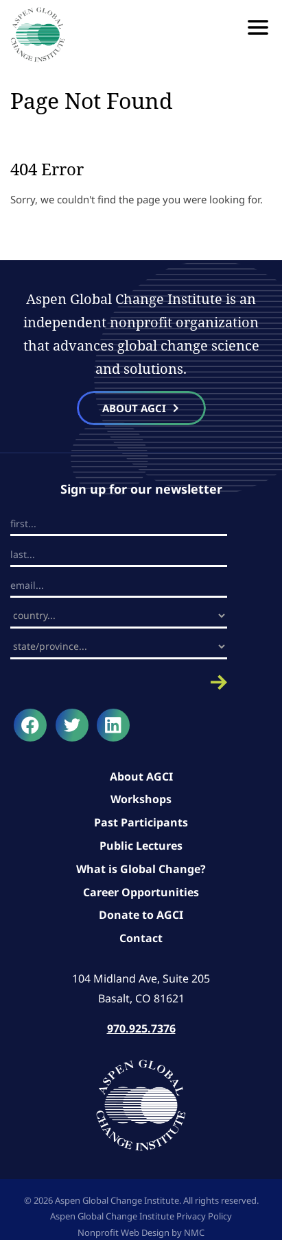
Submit (118, 682)
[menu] (258, 27)
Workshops (141, 799)
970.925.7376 (141, 1028)
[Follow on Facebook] (30, 725)
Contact (141, 938)
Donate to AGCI (141, 914)
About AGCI (141, 776)
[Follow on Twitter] (72, 725)
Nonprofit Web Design (123, 1232)
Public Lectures (141, 845)
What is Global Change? (141, 868)
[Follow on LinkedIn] (113, 725)
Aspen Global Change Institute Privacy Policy (141, 1216)
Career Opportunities (141, 892)
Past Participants (141, 822)
